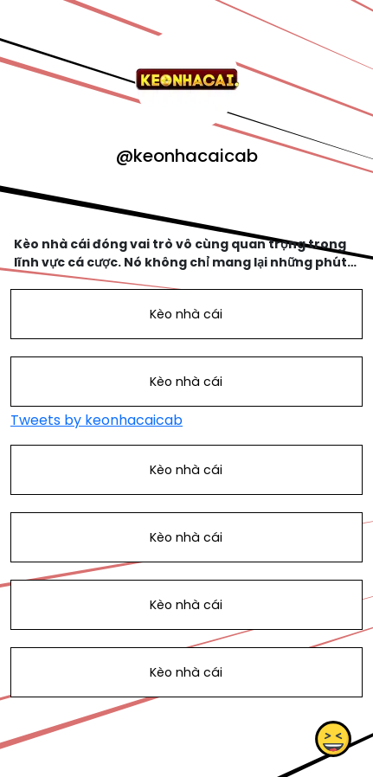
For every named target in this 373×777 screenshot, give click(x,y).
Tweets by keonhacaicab (96, 420)
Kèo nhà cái (186, 314)
